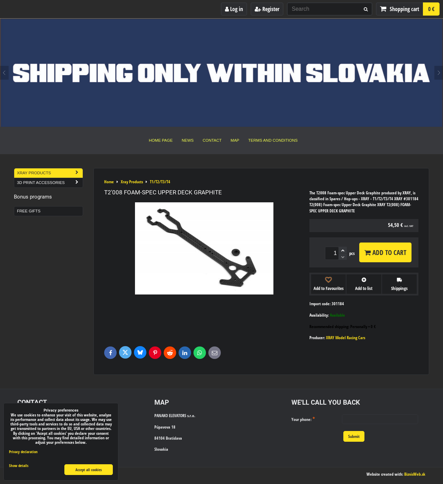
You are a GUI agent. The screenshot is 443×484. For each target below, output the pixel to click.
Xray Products (50, 173)
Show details (18, 466)
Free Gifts (28, 211)
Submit (354, 436)
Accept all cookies (88, 469)
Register (267, 9)
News (188, 140)
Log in (234, 9)
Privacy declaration (23, 451)
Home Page (161, 140)
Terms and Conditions (273, 140)
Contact (212, 140)
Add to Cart (385, 252)
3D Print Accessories (50, 182)
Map (234, 140)
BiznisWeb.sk (414, 474)
